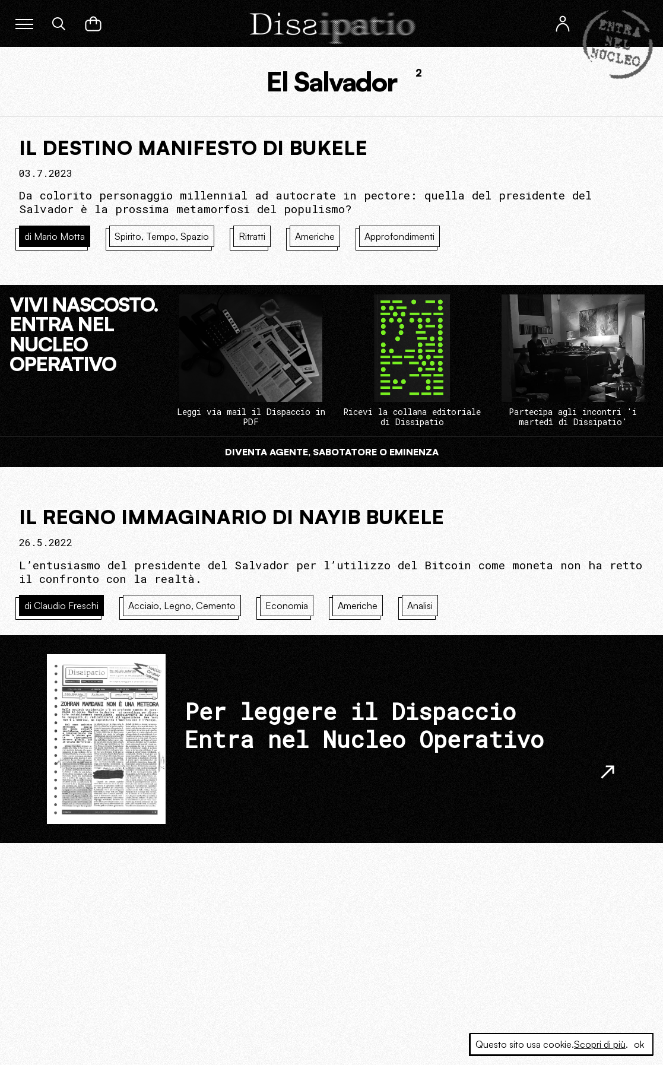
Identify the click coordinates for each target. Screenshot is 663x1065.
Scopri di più (600, 1044)
